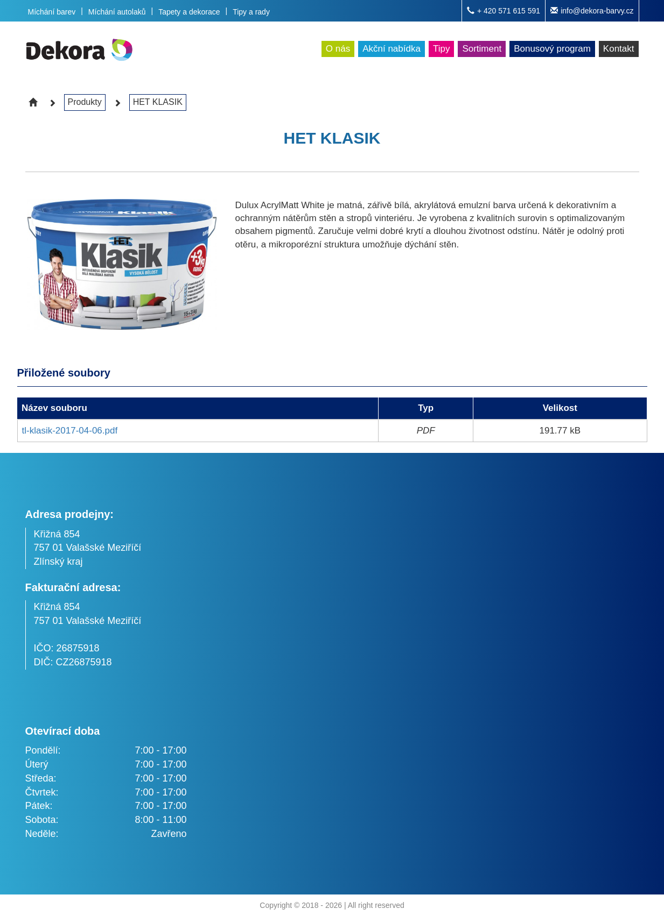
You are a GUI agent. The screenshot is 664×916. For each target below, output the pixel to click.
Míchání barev (52, 12)
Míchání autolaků (117, 12)
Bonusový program (552, 49)
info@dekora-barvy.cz (591, 10)
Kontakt (618, 49)
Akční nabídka (391, 49)
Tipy (441, 49)
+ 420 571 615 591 (503, 10)
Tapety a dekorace (189, 12)
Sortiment (481, 49)
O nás (338, 49)
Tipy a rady (251, 12)
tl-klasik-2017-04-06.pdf (70, 430)
